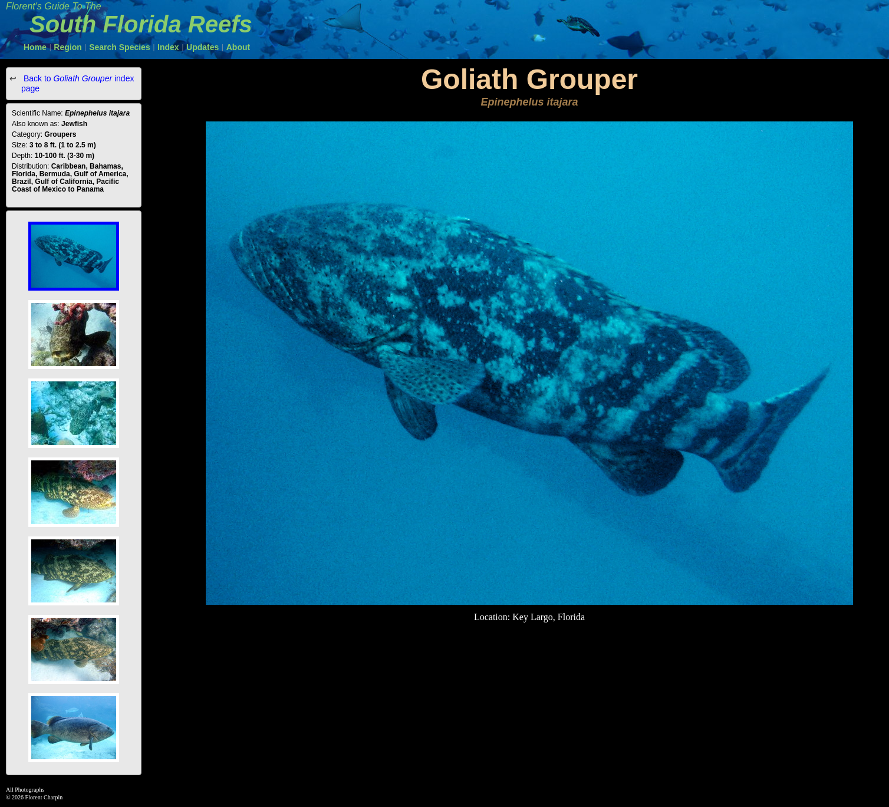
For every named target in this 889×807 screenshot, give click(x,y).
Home (35, 47)
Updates (202, 47)
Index (168, 47)
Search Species (119, 47)
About (238, 47)
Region (67, 47)
